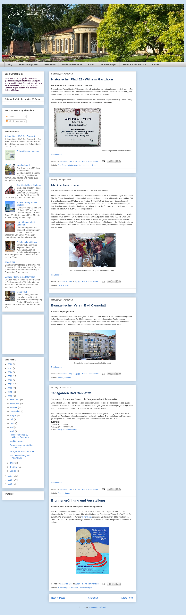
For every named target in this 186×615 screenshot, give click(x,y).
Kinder (67, 493)
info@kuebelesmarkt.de (67, 430)
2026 (10, 364)
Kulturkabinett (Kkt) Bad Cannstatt (20, 136)
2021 (10, 384)
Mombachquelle (24, 165)
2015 (10, 484)
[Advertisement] (23, 334)
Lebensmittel (63, 285)
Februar (14, 467)
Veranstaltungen (108, 64)
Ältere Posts (127, 598)
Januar (13, 471)
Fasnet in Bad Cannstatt (134, 64)
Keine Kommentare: (91, 161)
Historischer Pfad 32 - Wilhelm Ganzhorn (82, 79)
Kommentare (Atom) (97, 607)
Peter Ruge (87, 517)
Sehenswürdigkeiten (28, 64)
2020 (10, 388)
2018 (10, 396)
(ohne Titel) (22, 292)
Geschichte (49, 64)
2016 (10, 480)
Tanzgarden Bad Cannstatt (71, 393)
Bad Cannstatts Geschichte (69, 165)
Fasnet (61, 493)
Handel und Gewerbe (72, 64)
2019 (10, 392)
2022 (10, 380)
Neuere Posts (58, 598)
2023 (10, 376)
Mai (12, 427)
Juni (12, 423)
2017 (10, 476)
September (15, 411)
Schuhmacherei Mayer (27, 242)
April (12, 431)
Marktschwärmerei (65, 185)
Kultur (91, 64)
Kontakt (156, 64)
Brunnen (74, 588)
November (15, 403)
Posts (10, 116)
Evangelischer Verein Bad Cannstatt (78, 305)
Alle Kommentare (15, 121)
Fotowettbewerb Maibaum (28, 151)
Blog (10, 64)
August (13, 415)
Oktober (14, 407)
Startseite (93, 598)
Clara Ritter (10, 262)
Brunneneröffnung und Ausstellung (78, 500)
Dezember (15, 399)
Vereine (67, 377)
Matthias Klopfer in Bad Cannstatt (20, 277)
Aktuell (60, 377)
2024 (10, 372)
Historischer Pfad (89, 165)
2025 (10, 368)
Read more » (56, 155)
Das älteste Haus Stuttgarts (29, 185)
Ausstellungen (64, 588)
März (12, 463)
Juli (12, 419)
